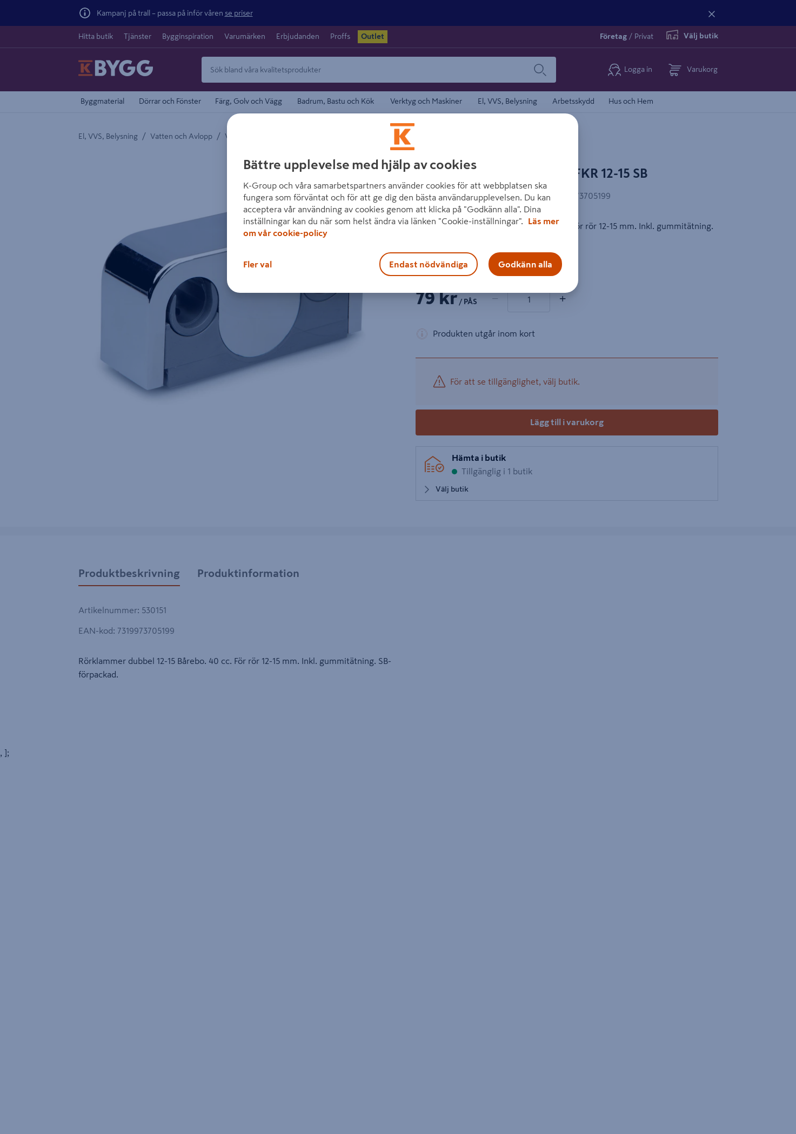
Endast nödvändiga (428, 264)
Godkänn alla (525, 264)
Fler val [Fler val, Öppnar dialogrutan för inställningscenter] (257, 264)
